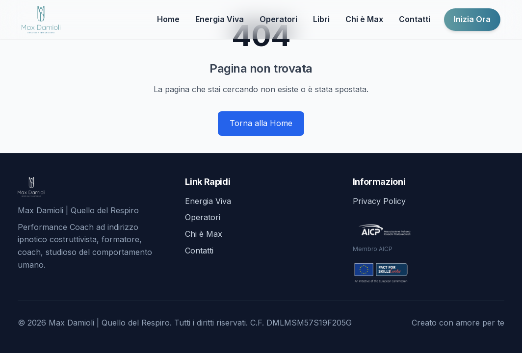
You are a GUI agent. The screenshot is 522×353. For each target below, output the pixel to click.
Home (168, 19)
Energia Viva (219, 19)
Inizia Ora (472, 19)
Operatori (278, 19)
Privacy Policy (379, 201)
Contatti (414, 19)
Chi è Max (364, 19)
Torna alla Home (261, 123)
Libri (321, 19)
